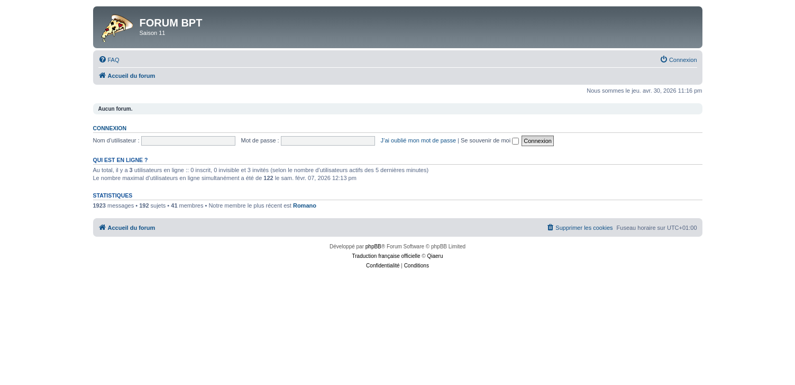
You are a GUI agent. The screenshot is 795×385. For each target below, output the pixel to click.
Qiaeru (435, 256)
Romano (304, 205)
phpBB (373, 246)
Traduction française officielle (386, 256)
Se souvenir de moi (490, 140)
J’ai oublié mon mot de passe (418, 140)
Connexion (110, 128)
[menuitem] (109, 59)
